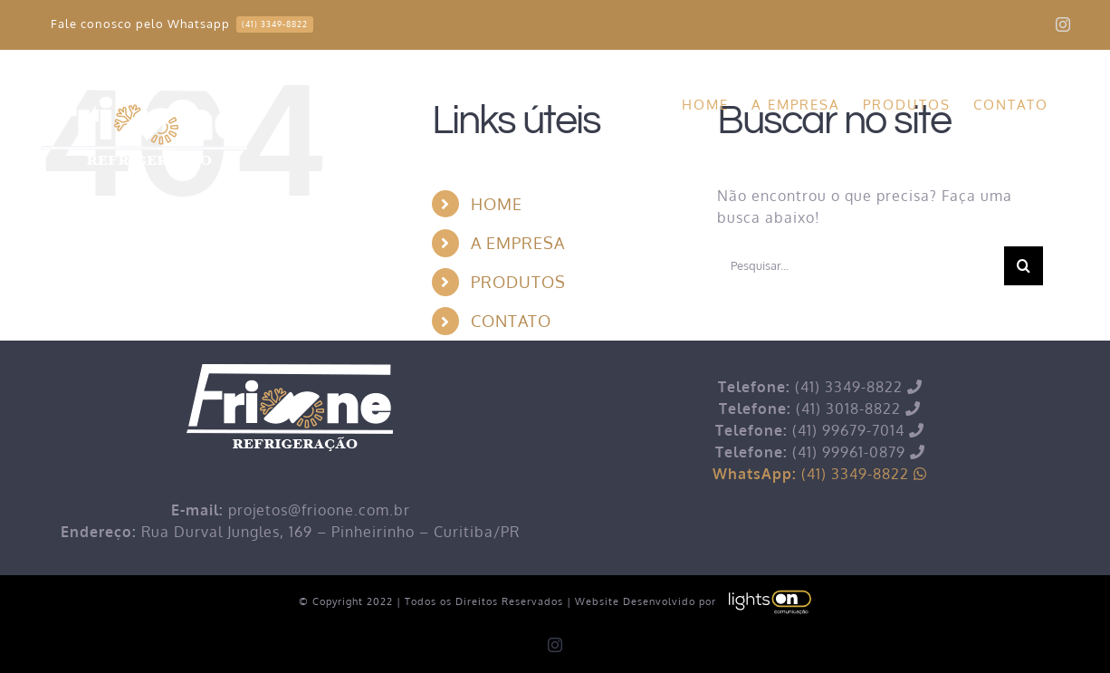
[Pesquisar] (1023, 265)
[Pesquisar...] (860, 265)
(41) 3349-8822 (820, 474)
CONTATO (511, 321)
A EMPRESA (518, 243)
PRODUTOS (518, 282)
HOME (496, 204)
